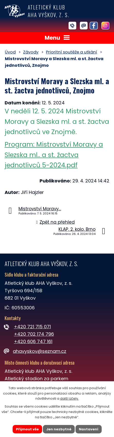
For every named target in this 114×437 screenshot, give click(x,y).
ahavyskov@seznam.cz (35, 351)
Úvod (10, 52)
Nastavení (88, 429)
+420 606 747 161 (33, 341)
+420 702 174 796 (34, 334)
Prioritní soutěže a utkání (71, 52)
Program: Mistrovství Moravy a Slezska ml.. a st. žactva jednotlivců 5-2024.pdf (54, 155)
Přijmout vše (27, 429)
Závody (31, 52)
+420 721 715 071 (32, 326)
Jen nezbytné (58, 429)
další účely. (69, 398)
